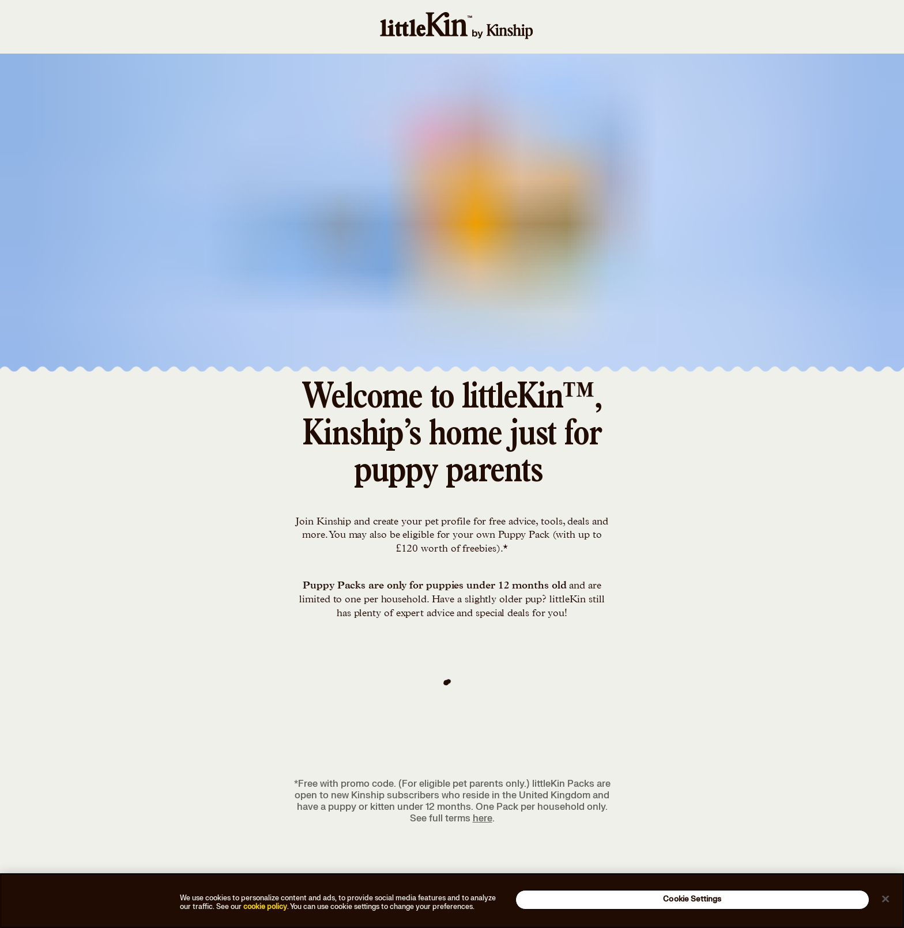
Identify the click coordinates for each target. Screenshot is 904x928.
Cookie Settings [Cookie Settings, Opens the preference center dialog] (692, 899)
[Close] (885, 898)
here (482, 818)
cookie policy (265, 906)
